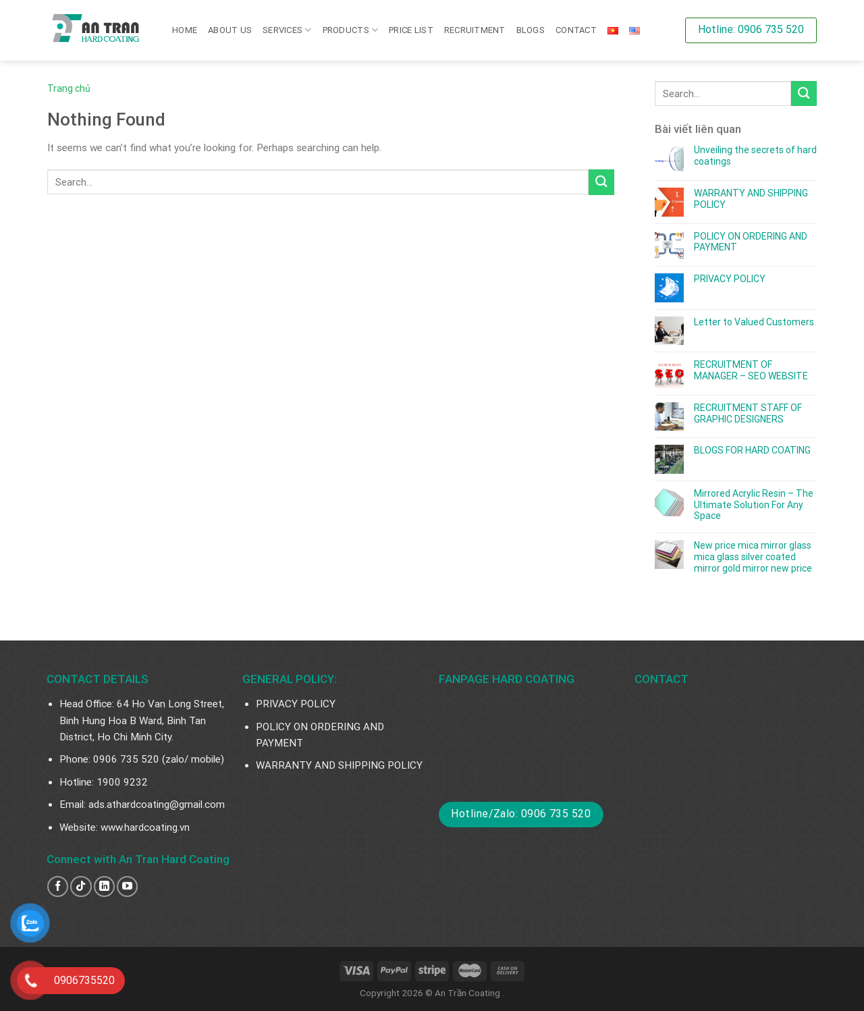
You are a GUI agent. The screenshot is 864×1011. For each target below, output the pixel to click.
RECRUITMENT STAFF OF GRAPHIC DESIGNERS (748, 413)
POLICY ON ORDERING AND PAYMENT (750, 242)
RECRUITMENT (475, 30)
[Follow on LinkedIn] (104, 886)
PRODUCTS (351, 30)
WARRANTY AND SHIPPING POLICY (751, 199)
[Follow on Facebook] (57, 886)
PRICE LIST (411, 30)
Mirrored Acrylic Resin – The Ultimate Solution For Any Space (753, 505)
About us (230, 30)
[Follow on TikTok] (80, 886)
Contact (576, 30)
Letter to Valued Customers (754, 322)
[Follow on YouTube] (127, 886)
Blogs (530, 30)
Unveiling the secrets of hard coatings (755, 155)
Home (184, 30)
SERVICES (287, 30)
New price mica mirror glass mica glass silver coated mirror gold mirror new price (753, 557)
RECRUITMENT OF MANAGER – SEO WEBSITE (751, 370)
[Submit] (601, 181)
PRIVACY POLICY (729, 278)
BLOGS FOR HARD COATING (752, 450)
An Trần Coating (468, 992)
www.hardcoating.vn (145, 827)
